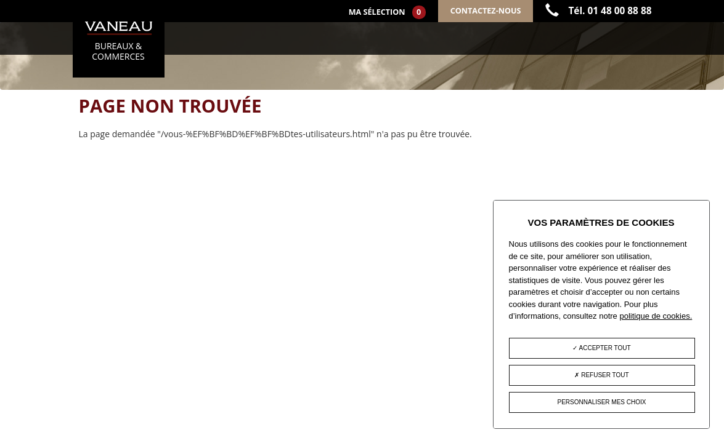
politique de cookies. (655, 316)
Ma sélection (387, 12)
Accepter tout (601, 348)
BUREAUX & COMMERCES (118, 42)
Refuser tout (601, 375)
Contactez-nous (485, 11)
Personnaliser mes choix (602, 402)
